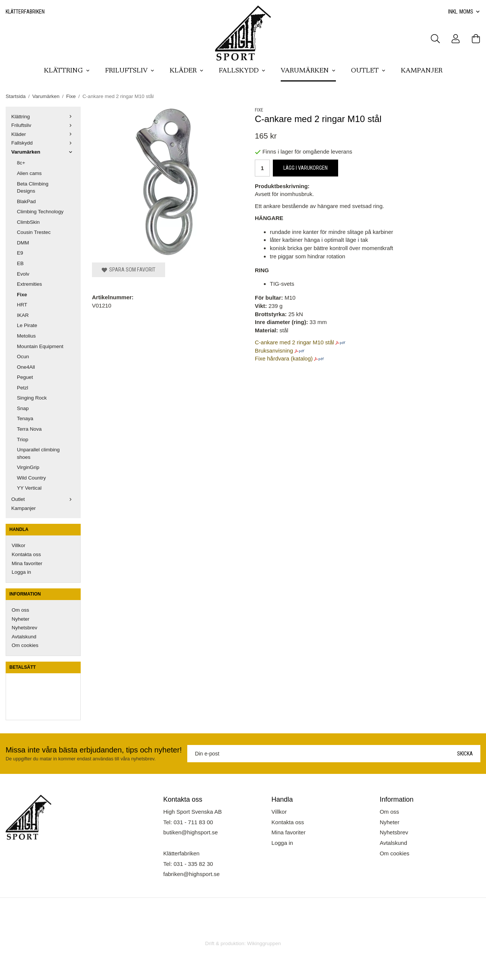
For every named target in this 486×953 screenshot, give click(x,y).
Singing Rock (32, 398)
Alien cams (29, 173)
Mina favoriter (27, 563)
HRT (22, 305)
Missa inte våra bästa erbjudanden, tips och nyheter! (94, 750)
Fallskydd (242, 71)
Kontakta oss (26, 554)
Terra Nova (29, 429)
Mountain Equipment (40, 346)
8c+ (21, 163)
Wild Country (31, 478)
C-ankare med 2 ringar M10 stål (294, 342)
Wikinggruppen (264, 943)
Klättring (67, 71)
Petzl (22, 388)
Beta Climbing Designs (32, 187)
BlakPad (26, 201)
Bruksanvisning (274, 350)
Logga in (21, 572)
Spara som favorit (128, 270)
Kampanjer (421, 71)
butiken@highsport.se (190, 832)
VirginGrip (28, 467)
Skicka (465, 754)
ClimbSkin (28, 222)
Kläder (187, 71)
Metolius (26, 336)
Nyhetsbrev (24, 627)
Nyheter (20, 619)
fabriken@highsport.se (191, 874)
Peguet (25, 377)
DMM (23, 243)
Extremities (29, 284)
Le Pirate (27, 325)
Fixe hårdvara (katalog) (284, 358)
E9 (20, 253)
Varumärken (308, 71)
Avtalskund (24, 636)
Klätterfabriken (25, 12)
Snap (23, 408)
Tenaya (25, 418)
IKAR (23, 315)
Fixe (22, 294)
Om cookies (25, 645)
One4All (26, 367)
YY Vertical (29, 488)
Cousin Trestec (34, 232)
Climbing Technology (40, 211)
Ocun (23, 356)
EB (20, 263)
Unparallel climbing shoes (38, 453)
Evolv (23, 274)
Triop (22, 439)
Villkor (19, 545)
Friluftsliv (130, 71)
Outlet (368, 71)
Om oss (20, 610)
